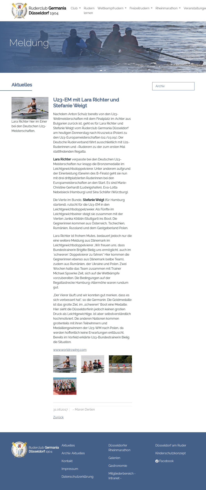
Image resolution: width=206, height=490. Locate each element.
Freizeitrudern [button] (140, 8)
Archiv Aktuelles (73, 453)
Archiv (160, 86)
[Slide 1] (101, 70)
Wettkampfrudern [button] (111, 8)
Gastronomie (117, 466)
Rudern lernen (89, 10)
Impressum (70, 469)
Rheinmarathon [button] (167, 8)
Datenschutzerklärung (77, 476)
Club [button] (74, 8)
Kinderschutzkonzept (170, 453)
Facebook (164, 461)
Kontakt (67, 461)
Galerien (114, 458)
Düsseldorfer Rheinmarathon (119, 448)
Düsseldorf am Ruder (170, 445)
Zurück (58, 417)
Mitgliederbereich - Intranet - (122, 476)
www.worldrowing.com (70, 350)
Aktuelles (68, 445)
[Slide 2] (105, 70)
